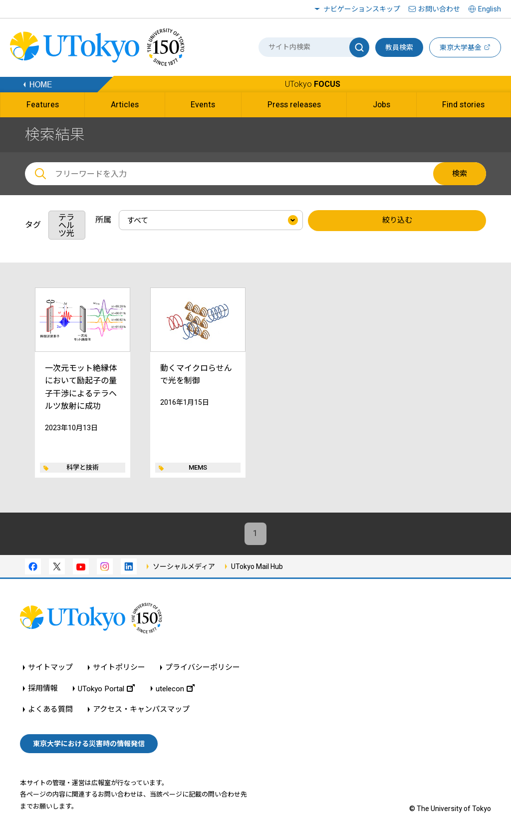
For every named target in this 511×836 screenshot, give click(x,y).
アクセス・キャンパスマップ (141, 710)
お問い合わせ (439, 8)
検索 (459, 173)
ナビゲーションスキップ (361, 8)
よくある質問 (50, 710)
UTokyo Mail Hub (257, 566)
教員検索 (399, 47)
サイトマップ (50, 668)
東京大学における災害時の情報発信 (89, 744)
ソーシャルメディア (184, 566)
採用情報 (43, 689)
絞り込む (397, 220)
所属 (103, 220)
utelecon (175, 689)
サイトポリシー (119, 668)
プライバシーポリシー (202, 668)
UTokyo (312, 84)
